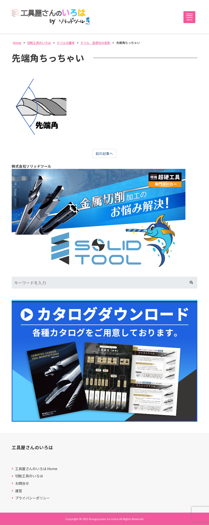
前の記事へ (104, 153)
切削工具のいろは (29, 476)
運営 (18, 490)
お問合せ (22, 483)
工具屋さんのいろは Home (36, 468)
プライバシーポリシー (32, 498)
